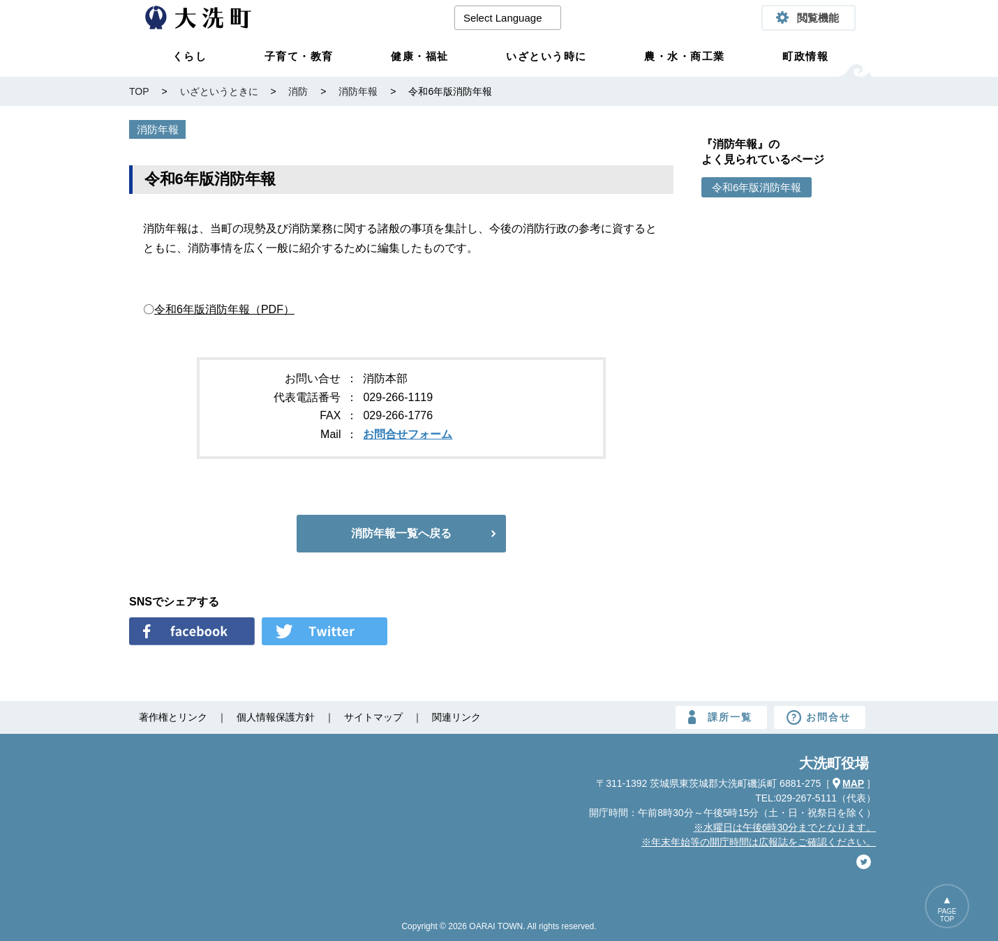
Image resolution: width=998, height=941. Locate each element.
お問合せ (828, 717)
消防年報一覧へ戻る (401, 533)
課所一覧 (730, 717)
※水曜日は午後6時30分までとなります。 (785, 827)
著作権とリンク (173, 717)
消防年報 (158, 129)
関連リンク (456, 717)
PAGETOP (947, 915)
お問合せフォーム (407, 434)
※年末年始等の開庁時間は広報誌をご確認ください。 (758, 842)
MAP (853, 783)
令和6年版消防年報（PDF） (224, 309)
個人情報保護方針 (276, 717)
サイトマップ (373, 717)
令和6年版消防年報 (756, 187)
